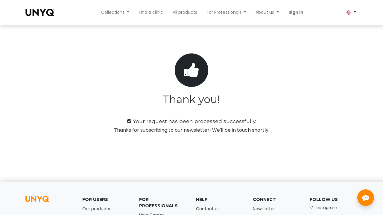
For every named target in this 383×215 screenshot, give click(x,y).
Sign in (295, 12)
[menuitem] (151, 12)
